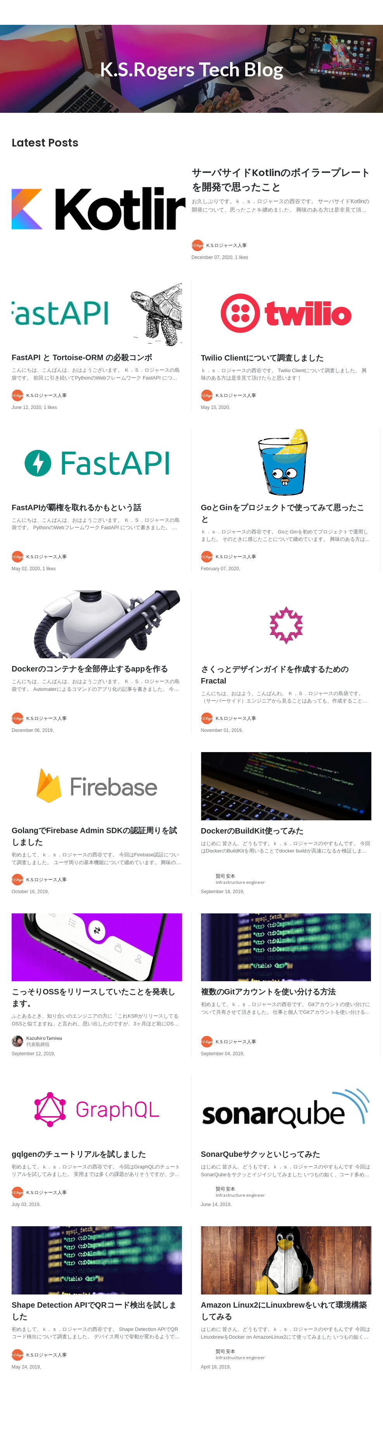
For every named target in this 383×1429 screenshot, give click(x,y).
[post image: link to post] (98, 218)
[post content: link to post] (282, 188)
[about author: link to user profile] (286, 257)
